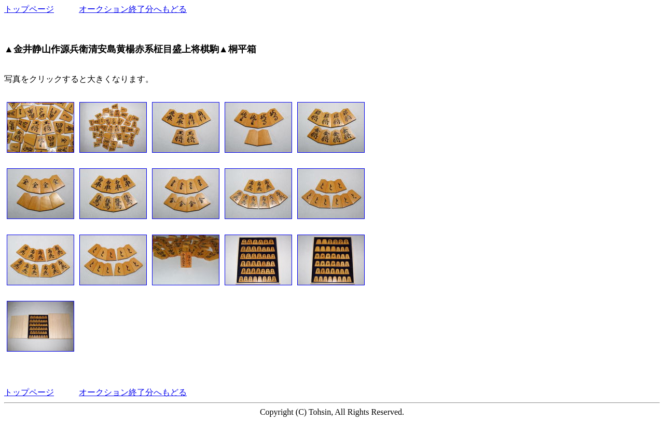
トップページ (29, 9)
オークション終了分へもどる (133, 9)
